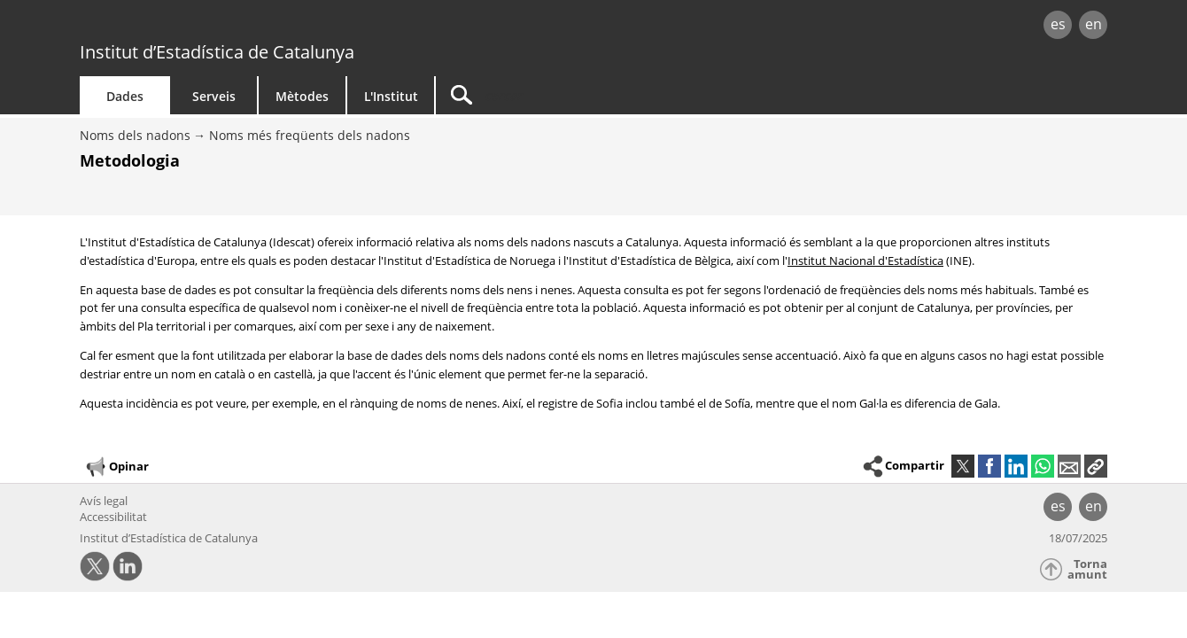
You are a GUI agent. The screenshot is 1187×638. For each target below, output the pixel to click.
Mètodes (302, 96)
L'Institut (391, 96)
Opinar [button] (116, 466)
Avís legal (104, 501)
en (1093, 24)
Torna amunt (1087, 569)
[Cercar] (586, 95)
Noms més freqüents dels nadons (309, 135)
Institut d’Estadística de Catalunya (217, 52)
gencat (285, 26)
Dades (125, 96)
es (1058, 24)
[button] (1095, 466)
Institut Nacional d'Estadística (865, 260)
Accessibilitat (113, 517)
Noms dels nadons (135, 135)
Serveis (214, 96)
